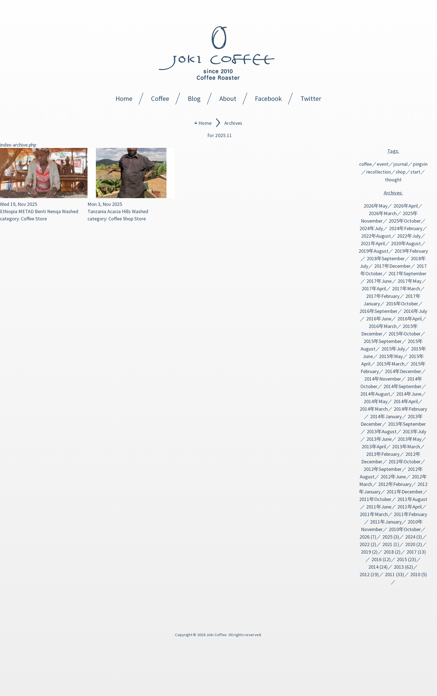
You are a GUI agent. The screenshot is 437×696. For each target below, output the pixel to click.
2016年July (415, 311)
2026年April (406, 206)
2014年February (410, 409)
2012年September (383, 469)
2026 (365, 537)
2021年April (373, 243)
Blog (194, 98)
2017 (412, 552)
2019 (366, 552)
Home (124, 98)
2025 (387, 537)
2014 (373, 567)
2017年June (379, 281)
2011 (390, 574)
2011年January (386, 522)
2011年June (378, 506)
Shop (128, 218)
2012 (365, 574)
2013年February (382, 454)
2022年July (409, 236)
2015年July (393, 348)
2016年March (383, 326)
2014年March (374, 409)
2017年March (406, 288)
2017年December (392, 266)
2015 (402, 559)
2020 (410, 544)
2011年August (412, 499)
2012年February (394, 484)
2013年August (382, 431)
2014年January (386, 416)
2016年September (378, 311)
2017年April (374, 288)
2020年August (406, 243)
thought (393, 180)
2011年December (405, 491)
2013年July (414, 431)
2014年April (406, 401)
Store (41, 218)
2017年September (407, 273)
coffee (365, 164)
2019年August (374, 251)
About (227, 98)
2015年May (391, 356)
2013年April (374, 446)
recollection (378, 172)
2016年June (378, 318)
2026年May (375, 206)
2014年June (408, 394)
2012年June (393, 476)
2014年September (402, 386)
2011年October (375, 499)
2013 (399, 567)
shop (401, 172)
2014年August (375, 394)
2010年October (405, 529)
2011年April (409, 506)
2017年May (409, 281)
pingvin (420, 164)
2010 (415, 574)
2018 (389, 552)
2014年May (375, 401)
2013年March (406, 446)
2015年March (390, 364)
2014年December (403, 371)
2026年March (383, 213)
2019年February (411, 251)
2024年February (405, 228)
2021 (387, 544)
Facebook (268, 98)
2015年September (383, 341)
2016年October (402, 303)
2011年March (374, 514)
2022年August (376, 236)
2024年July (371, 228)
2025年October (405, 221)
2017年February (382, 296)
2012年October (405, 461)
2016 (377, 559)
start (415, 172)
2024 (410, 537)
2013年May (409, 439)
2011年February (410, 514)
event (383, 164)
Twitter (310, 98)
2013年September (407, 424)
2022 (365, 544)
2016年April (409, 318)
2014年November (382, 379)
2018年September (386, 258)
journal (401, 164)
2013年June (379, 439)
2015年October (405, 333)
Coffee (160, 98)
